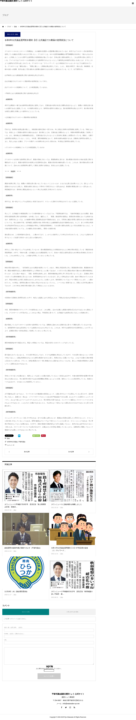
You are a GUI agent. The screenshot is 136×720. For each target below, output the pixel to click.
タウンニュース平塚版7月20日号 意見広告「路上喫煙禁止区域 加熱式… (25, 505)
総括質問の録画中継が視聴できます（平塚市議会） (23, 548)
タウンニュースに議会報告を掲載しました (66, 504)
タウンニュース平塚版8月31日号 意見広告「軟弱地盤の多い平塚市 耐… (72, 593)
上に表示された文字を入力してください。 (49, 668)
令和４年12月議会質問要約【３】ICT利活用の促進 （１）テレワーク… (70, 549)
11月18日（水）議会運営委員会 (15, 591)
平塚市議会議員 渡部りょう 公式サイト (16, 1)
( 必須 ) (13, 627)
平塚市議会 (21, 442)
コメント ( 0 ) (25, 612)
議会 (16, 34)
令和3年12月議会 (12, 442)
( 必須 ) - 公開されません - (14, 633)
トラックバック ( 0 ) (72, 612)
